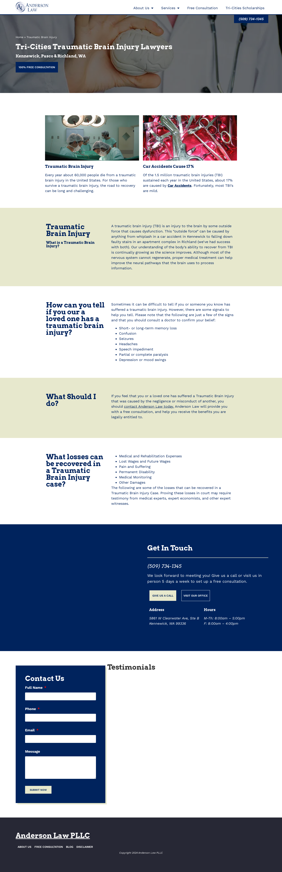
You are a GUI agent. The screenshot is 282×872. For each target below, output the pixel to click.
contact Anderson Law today (148, 406)
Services (170, 8)
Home (19, 37)
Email (30, 730)
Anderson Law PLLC (53, 835)
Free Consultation (202, 8)
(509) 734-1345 (164, 566)
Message (32, 751)
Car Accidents (180, 185)
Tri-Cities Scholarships (245, 8)
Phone (31, 709)
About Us (143, 8)
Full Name (34, 688)
